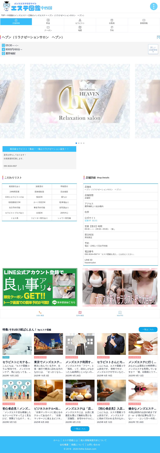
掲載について (77, 444)
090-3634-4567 (91, 254)
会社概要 (64, 444)
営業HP (88, 220)
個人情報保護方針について (93, 440)
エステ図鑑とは (70, 440)
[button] (76, 143)
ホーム (56, 440)
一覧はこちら (148, 329)
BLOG (94, 220)
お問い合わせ (93, 444)
